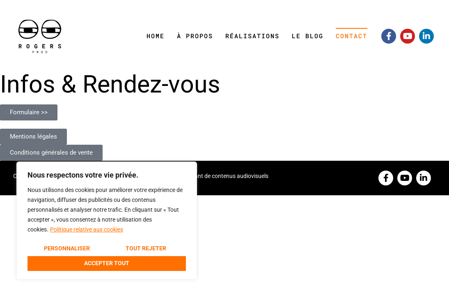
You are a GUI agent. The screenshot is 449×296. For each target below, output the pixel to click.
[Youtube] (407, 36)
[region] (106, 221)
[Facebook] (388, 36)
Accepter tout (106, 263)
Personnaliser (67, 248)
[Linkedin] (426, 36)
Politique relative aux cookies (86, 229)
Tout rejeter (146, 248)
